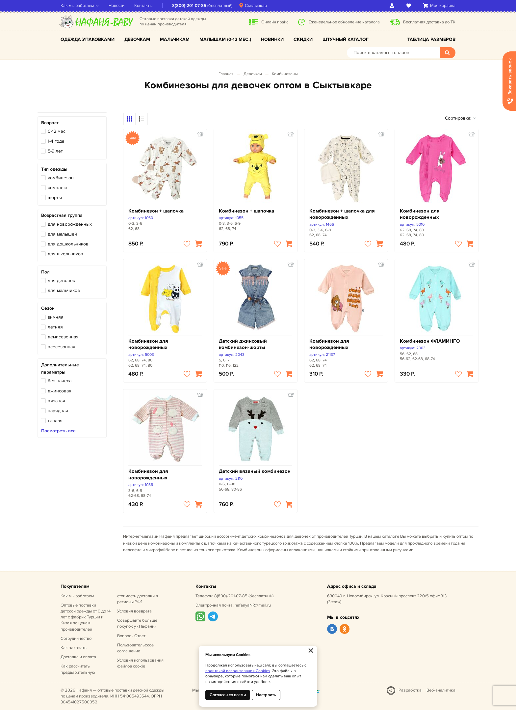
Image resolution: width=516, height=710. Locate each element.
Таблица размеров (431, 39)
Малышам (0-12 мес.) (225, 39)
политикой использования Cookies (237, 670)
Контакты (143, 5)
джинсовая (59, 391)
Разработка (410, 690)
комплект (58, 187)
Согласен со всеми (228, 694)
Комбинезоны (285, 73)
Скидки (303, 39)
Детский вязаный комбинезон (255, 471)
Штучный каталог (345, 39)
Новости (116, 5)
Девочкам (137, 39)
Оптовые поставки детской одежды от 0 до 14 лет (86, 617)
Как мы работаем (77, 5)
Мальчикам (175, 39)
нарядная (58, 410)
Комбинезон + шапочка (156, 211)
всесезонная (61, 347)
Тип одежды (54, 169)
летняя (55, 327)
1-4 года (56, 141)
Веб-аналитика (440, 690)
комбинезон (61, 178)
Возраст (50, 123)
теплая (55, 420)
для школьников (65, 254)
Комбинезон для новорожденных (420, 214)
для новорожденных (70, 224)
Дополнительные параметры (60, 368)
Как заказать (74, 647)
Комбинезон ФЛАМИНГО (430, 341)
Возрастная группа (62, 215)
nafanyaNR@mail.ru (253, 605)
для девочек (61, 280)
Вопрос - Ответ (131, 636)
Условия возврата (134, 611)
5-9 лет (55, 151)
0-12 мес (56, 131)
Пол (45, 272)
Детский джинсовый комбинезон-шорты (243, 344)
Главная (226, 73)
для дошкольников (68, 244)
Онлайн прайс (274, 22)
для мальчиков (64, 290)
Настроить (266, 694)
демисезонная (63, 337)
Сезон (48, 308)
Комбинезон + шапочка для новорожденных (342, 214)
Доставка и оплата (78, 657)
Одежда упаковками (88, 39)
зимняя (56, 317)
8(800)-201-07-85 (189, 5)
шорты (55, 197)
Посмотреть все (58, 431)
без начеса (59, 380)
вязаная (56, 401)
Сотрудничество (76, 638)
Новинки (272, 39)
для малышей (62, 234)
